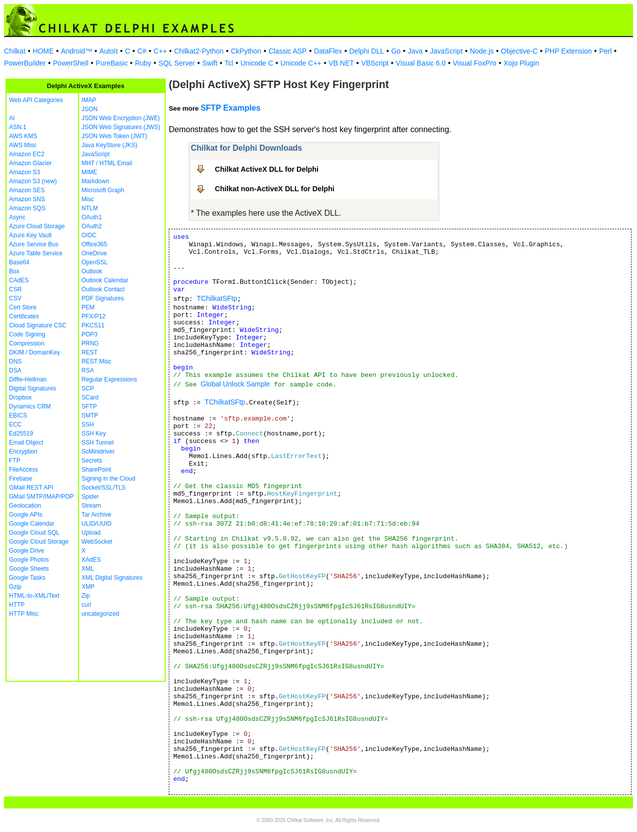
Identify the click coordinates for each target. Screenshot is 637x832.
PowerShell (71, 63)
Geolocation (25, 505)
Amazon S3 (24, 172)
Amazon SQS (27, 208)
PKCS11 (93, 325)
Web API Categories (36, 100)
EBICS (18, 415)
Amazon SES (27, 190)
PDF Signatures (103, 298)
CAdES (19, 280)
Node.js (481, 51)
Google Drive (26, 550)
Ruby (143, 63)
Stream (91, 505)
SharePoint (96, 469)
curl (86, 604)
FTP (15, 460)
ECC (15, 424)
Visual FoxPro (474, 63)
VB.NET (341, 63)
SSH (88, 424)
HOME (43, 51)
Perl (605, 51)
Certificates (24, 316)
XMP (88, 586)
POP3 (90, 334)
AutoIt (109, 51)
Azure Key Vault (30, 235)
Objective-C (519, 51)
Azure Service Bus (34, 244)
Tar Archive (96, 514)
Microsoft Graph (103, 190)
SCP (88, 388)
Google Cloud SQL (34, 532)
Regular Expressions (109, 379)
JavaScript (446, 51)
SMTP (90, 415)
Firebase (21, 478)
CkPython (246, 51)
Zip (86, 595)
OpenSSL (95, 262)
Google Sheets (29, 568)
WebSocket (97, 541)
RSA (88, 370)
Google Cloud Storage (39, 541)
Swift (209, 63)
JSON (90, 109)
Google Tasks (27, 577)
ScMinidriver (98, 451)
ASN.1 (18, 127)
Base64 (19, 262)
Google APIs (26, 514)
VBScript (374, 63)
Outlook (92, 271)
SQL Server (177, 63)
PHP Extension (568, 51)
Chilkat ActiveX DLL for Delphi (266, 169)
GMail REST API (31, 487)
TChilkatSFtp (217, 298)
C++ (160, 51)
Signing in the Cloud (108, 478)
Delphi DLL (366, 51)
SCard (90, 397)
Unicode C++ (301, 63)
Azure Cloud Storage (37, 226)
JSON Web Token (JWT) (114, 136)
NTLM (90, 208)
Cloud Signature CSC (38, 325)
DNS (15, 361)
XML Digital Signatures (112, 577)
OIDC (89, 235)
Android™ (76, 51)
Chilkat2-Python (199, 51)
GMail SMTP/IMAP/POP (41, 496)
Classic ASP (287, 51)
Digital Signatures (32, 388)
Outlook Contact (103, 289)
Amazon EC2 (27, 154)
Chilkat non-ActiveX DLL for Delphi (275, 189)
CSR (15, 289)
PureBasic (112, 63)
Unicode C (256, 63)
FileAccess (23, 469)
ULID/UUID (97, 523)
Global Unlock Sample (235, 384)
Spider (90, 496)
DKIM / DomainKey (34, 352)
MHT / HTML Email (107, 163)
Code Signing (27, 334)
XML (88, 568)
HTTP (17, 604)
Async (17, 217)
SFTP (89, 406)
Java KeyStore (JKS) (109, 145)
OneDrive (94, 253)
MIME (89, 172)
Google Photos (29, 559)
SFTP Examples (230, 108)
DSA (15, 370)
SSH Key (94, 433)
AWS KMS (23, 136)
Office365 (94, 244)
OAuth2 (92, 226)
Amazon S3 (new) (33, 181)
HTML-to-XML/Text (34, 595)
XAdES (91, 559)
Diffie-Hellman (28, 379)
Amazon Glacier (30, 163)
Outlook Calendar (105, 280)
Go (396, 51)
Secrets (92, 460)
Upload (91, 532)
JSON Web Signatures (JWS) (121, 127)
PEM (88, 307)
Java (415, 51)
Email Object (26, 442)
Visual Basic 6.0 (420, 63)
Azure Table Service (36, 253)
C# (141, 51)
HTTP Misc (24, 613)
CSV (15, 298)
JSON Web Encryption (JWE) (121, 118)
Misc (88, 199)
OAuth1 (92, 217)
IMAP (89, 100)
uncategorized (100, 613)
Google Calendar (32, 523)
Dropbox (20, 397)
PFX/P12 (94, 316)
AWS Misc (23, 145)
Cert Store (23, 307)
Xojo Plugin (521, 63)
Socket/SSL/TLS (104, 487)
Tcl (229, 63)
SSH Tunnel (98, 442)
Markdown (95, 181)
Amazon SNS (27, 199)
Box (14, 271)
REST (90, 352)
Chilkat (15, 51)
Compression (27, 343)
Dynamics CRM (30, 406)
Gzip (15, 586)
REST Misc (97, 361)
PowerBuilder (25, 63)
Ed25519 (21, 433)
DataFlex (328, 51)
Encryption (23, 451)
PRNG (90, 343)
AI (12, 118)
